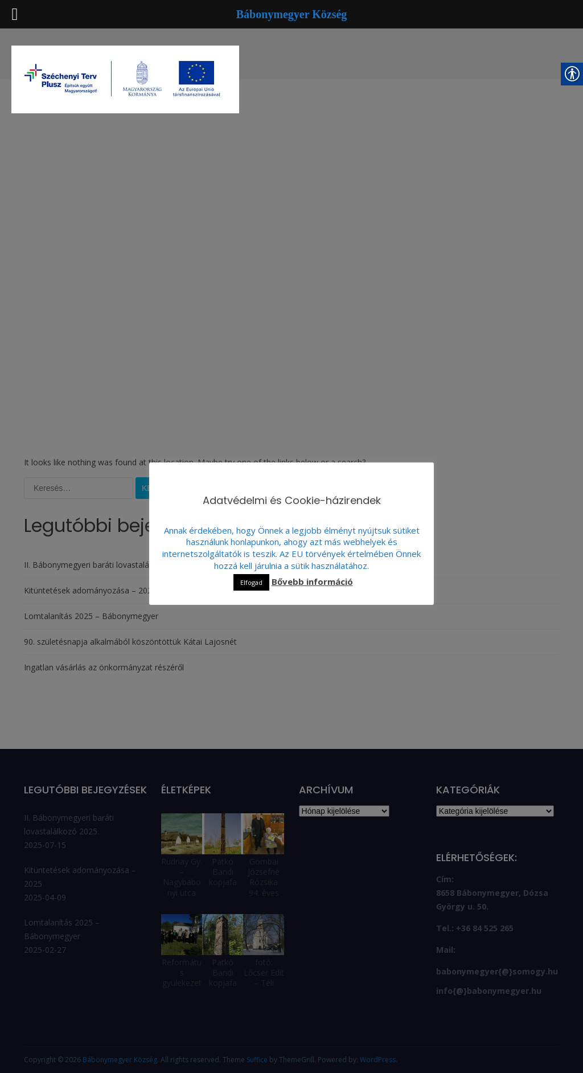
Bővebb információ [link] (312, 581)
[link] (125, 81)
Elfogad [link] (251, 582)
